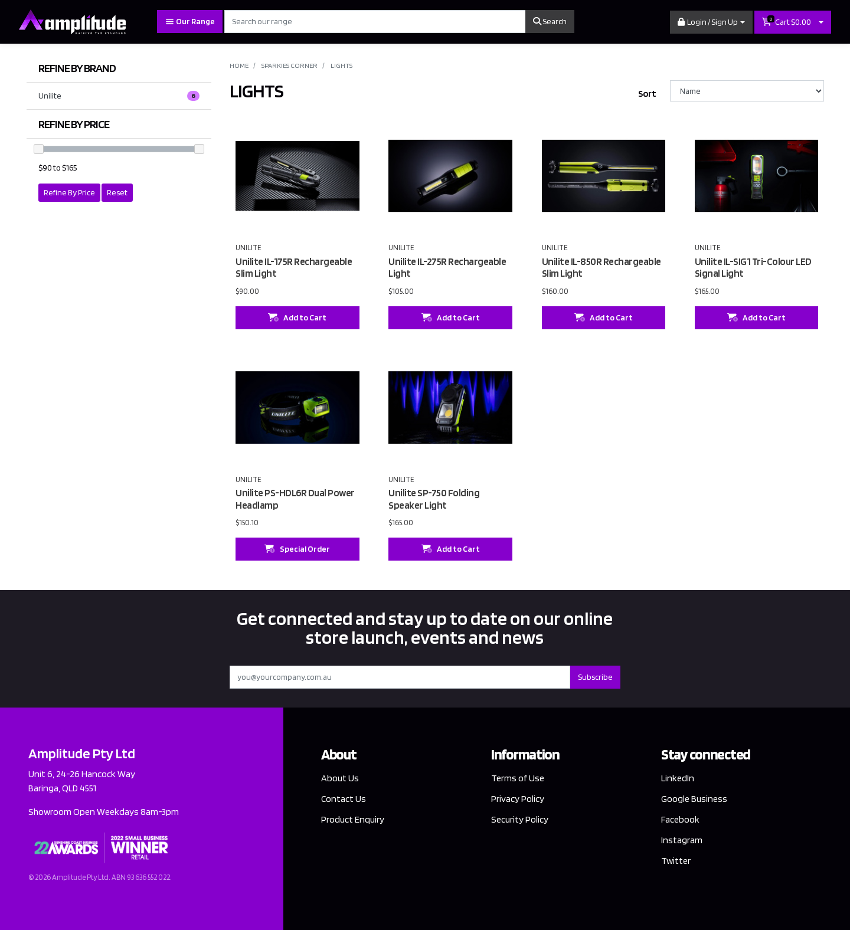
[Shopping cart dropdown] (821, 22)
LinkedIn (677, 778)
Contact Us (343, 798)
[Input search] (375, 21)
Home (239, 65)
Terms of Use (517, 778)
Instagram (681, 840)
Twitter (676, 860)
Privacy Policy (517, 798)
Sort (647, 93)
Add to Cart (297, 317)
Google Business (694, 798)
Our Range (190, 22)
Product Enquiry (352, 819)
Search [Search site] (550, 21)
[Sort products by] (747, 90)
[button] (711, 22)
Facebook (680, 819)
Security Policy (519, 819)
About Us (340, 778)
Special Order (297, 549)
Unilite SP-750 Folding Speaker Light (433, 499)
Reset (117, 192)
